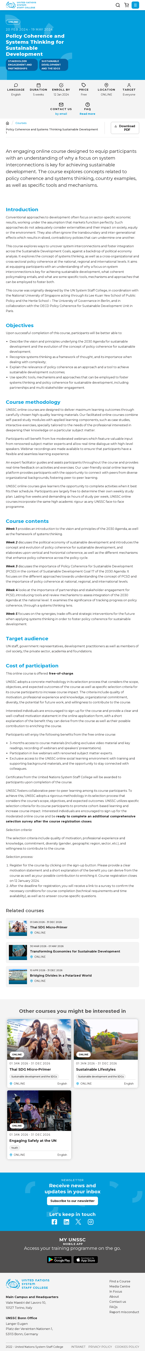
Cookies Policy (127, 1347)
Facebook (54, 1222)
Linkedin (66, 1222)
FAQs (113, 1307)
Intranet (78, 1347)
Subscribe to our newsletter (72, 1201)
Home (7, 123)
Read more (87, 114)
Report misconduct (124, 1312)
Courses (21, 123)
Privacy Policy (100, 1347)
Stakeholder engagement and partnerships (20, 65)
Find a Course (119, 1281)
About (114, 1296)
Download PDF (127, 128)
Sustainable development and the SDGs (51, 65)
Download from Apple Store (85, 1259)
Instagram (91, 1222)
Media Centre (119, 1286)
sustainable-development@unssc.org (61, 114)
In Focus (115, 1291)
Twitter (79, 1222)
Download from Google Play (59, 1259)
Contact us (117, 1302)
